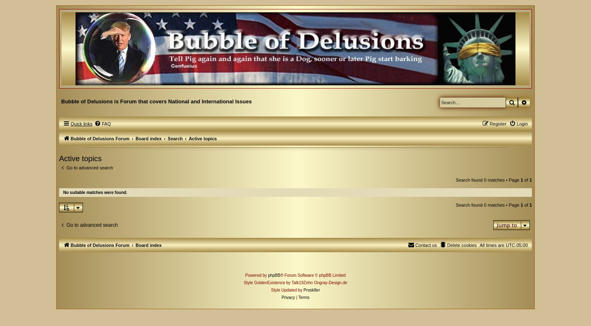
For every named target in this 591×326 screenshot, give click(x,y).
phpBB (274, 275)
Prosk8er (311, 290)
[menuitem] (102, 123)
